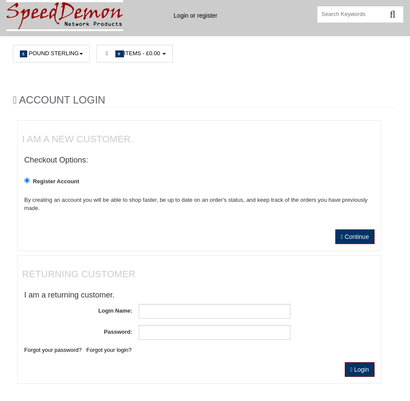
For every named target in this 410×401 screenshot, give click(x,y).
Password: (118, 332)
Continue (355, 236)
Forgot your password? (53, 350)
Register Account (53, 181)
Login (359, 369)
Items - (134, 53)
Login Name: (116, 310)
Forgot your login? (109, 350)
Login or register (195, 15)
